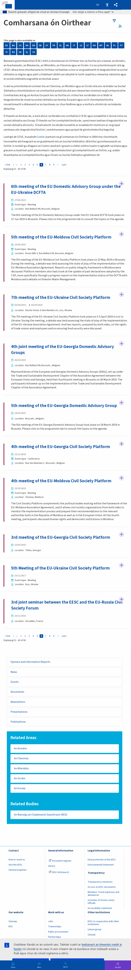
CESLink (92, 934)
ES (6, 45)
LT (87, 45)
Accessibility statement (100, 908)
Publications (18, 722)
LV (81, 45)
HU (94, 45)
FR (54, 45)
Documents (17, 692)
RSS (121, 26)
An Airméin (20, 748)
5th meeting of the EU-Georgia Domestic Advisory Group (64, 406)
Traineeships (54, 926)
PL (114, 45)
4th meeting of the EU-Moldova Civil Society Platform (61, 481)
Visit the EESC (15, 864)
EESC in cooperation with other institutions (103, 923)
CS (20, 45)
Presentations (19, 712)
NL (107, 45)
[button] (115, 5)
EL (60, 45)
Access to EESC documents (102, 887)
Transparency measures (100, 882)
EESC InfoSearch (59, 872)
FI (7, 52)
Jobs (50, 921)
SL (27, 52)
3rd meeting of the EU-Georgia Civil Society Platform (60, 537)
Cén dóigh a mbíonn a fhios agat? (93, 11)
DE (40, 45)
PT (121, 45)
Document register (60, 861)
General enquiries (18, 870)
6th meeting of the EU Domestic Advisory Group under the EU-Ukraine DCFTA (66, 189)
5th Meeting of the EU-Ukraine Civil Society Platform (60, 568)
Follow (121, 183)
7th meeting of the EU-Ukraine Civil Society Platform (60, 297)
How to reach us (17, 859)
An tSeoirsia (21, 758)
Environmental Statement (101, 864)
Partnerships (54, 937)
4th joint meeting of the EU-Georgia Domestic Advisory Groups (62, 350)
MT (101, 45)
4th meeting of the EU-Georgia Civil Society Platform (60, 447)
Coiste (40, 137)
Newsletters (18, 702)
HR (67, 45)
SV (33, 52)
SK (20, 52)
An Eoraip (19, 788)
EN (33, 45)
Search (65, 967)
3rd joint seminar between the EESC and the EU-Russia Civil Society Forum (66, 605)
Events (15, 682)
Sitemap (13, 921)
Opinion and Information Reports (30, 662)
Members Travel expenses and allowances (103, 893)
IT (74, 45)
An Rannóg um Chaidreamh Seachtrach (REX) (40, 815)
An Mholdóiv (21, 768)
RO (13, 52)
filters (114, 20)
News (14, 672)
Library (51, 866)
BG (13, 45)
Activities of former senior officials (101, 901)
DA (27, 45)
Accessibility (107, 5)
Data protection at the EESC (102, 859)
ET (47, 45)
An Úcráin (19, 778)
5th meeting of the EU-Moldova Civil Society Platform (61, 237)
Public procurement (58, 932)
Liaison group (94, 929)
